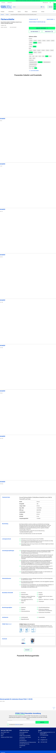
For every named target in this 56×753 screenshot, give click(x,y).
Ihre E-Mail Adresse (9, 720)
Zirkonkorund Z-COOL (33, 64)
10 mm (31, 40)
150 (43, 56)
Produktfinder (22, 745)
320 (30, 58)
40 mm (53, 40)
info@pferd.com (42, 739)
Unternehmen (34, 11)
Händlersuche (45, 2)
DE (53, 2)
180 (46, 56)
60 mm (35, 42)
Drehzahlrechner (23, 740)
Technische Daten (33, 19)
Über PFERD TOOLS (5, 732)
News (2, 735)
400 (33, 58)
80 (36, 56)
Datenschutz (9, 2)
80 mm (40, 42)
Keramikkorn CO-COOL (33, 62)
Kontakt (2, 733)
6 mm (34, 46)
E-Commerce (22, 738)
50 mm (31, 42)
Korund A (40, 62)
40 (30, 56)
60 (33, 56)
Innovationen (11, 11)
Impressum (3, 2)
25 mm (44, 40)
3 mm (30, 46)
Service (19, 11)
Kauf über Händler (35, 31)
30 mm (48, 40)
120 (39, 56)
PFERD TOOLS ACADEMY (24, 735)
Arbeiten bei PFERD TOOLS (6, 737)
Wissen (26, 11)
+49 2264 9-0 (42, 737)
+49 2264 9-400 (42, 742)
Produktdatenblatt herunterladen (37, 22)
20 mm (40, 40)
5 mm (34, 50)
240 (50, 56)
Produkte (2, 11)
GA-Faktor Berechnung (24, 743)
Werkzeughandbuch (23, 732)
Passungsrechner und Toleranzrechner (27, 742)
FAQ (20, 747)
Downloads (21, 733)
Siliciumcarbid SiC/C (47, 62)
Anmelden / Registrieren (42, 28)
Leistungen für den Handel (25, 737)
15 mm (35, 40)
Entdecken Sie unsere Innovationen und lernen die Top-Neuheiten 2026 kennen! (28, 0)
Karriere (42, 11)
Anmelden (42, 722)
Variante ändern (51, 19)
